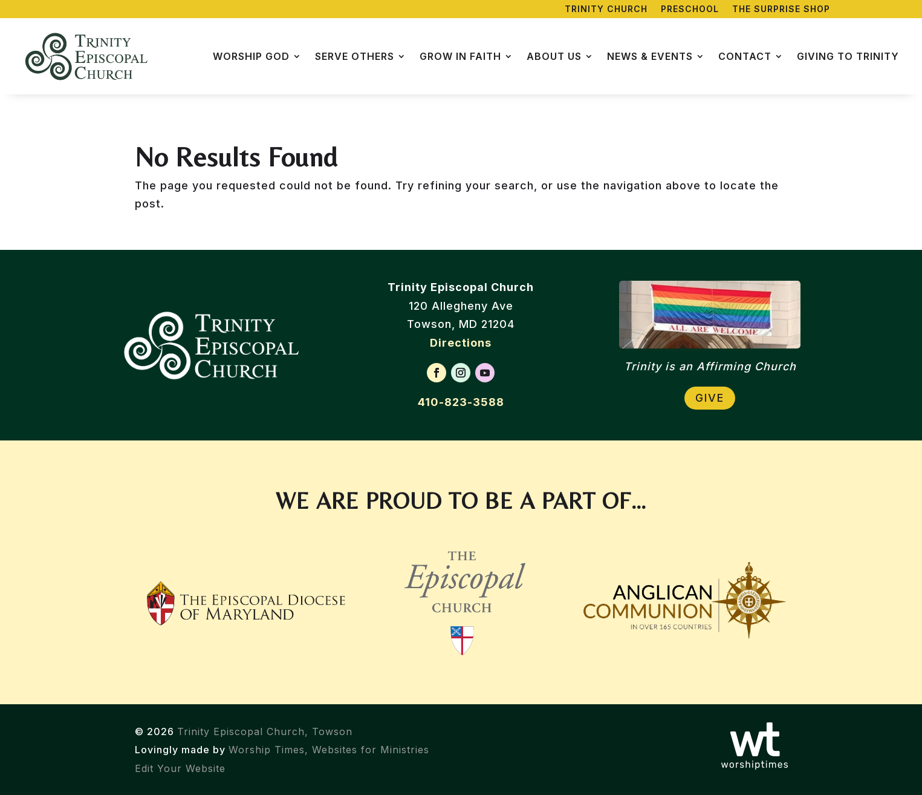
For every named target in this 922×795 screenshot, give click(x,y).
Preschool (690, 9)
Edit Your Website (180, 768)
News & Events (650, 56)
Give (709, 397)
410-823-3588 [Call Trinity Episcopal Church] (461, 402)
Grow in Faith (460, 56)
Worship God (251, 56)
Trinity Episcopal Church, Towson (264, 731)
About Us (554, 56)
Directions (461, 342)
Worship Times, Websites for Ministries (329, 750)
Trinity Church (606, 9)
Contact (744, 56)
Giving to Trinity (848, 56)
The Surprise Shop (781, 9)
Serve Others (354, 56)
